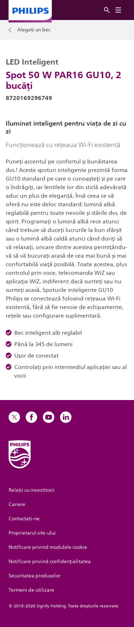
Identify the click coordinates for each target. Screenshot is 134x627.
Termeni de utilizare (31, 590)
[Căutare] (107, 10)
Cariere (17, 504)
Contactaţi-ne (24, 519)
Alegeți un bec (33, 30)
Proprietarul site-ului (32, 533)
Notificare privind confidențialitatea (50, 561)
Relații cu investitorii (32, 490)
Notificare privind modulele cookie (48, 547)
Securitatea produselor (34, 576)
